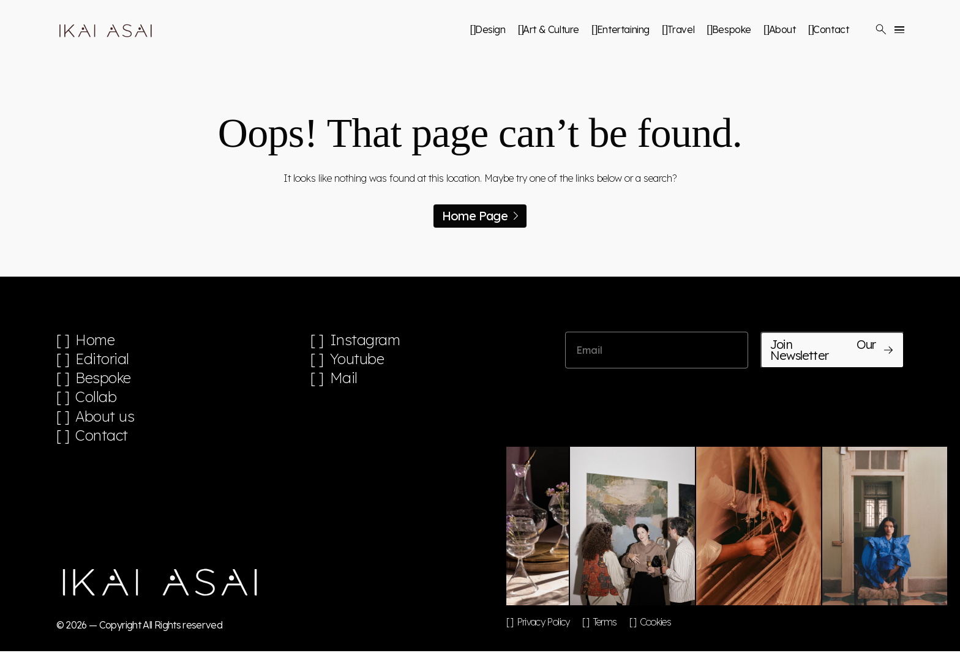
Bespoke (731, 29)
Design (490, 29)
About (782, 29)
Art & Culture (551, 29)
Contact (831, 29)
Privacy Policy (543, 624)
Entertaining (623, 29)
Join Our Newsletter (832, 350)
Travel (681, 29)
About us (105, 417)
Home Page (480, 215)
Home (95, 340)
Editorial (102, 359)
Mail (344, 378)
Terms (605, 624)
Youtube (357, 359)
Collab (96, 398)
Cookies (656, 624)
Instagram (365, 340)
